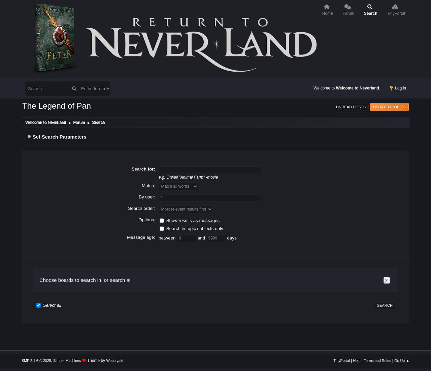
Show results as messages (193, 220)
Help (357, 361)
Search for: (143, 169)
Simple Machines (67, 361)
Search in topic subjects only (194, 228)
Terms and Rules (377, 361)
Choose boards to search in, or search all (85, 280)
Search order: (141, 208)
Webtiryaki (114, 361)
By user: (147, 196)
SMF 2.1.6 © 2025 (36, 361)
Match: (148, 185)
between (168, 237)
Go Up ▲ (401, 361)
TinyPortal (342, 361)
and (202, 237)
